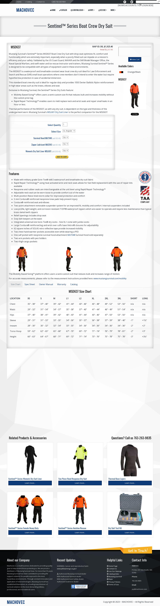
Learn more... (30, 483)
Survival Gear (77, 10)
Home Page (113, 566)
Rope (91, 10)
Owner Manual (46, 284)
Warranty (61, 284)
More (113, 10)
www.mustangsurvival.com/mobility (109, 278)
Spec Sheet (30, 284)
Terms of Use (114, 584)
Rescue (102, 10)
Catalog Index (114, 574)
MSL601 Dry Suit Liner (57, 112)
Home (19, 2)
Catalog (29, 2)
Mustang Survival (115, 576)
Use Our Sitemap (115, 571)
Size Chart (15, 284)
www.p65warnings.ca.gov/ (67, 569)
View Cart (135, 59)
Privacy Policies (114, 582)
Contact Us (41, 2)
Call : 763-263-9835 (59, 2)
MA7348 (71, 235)
